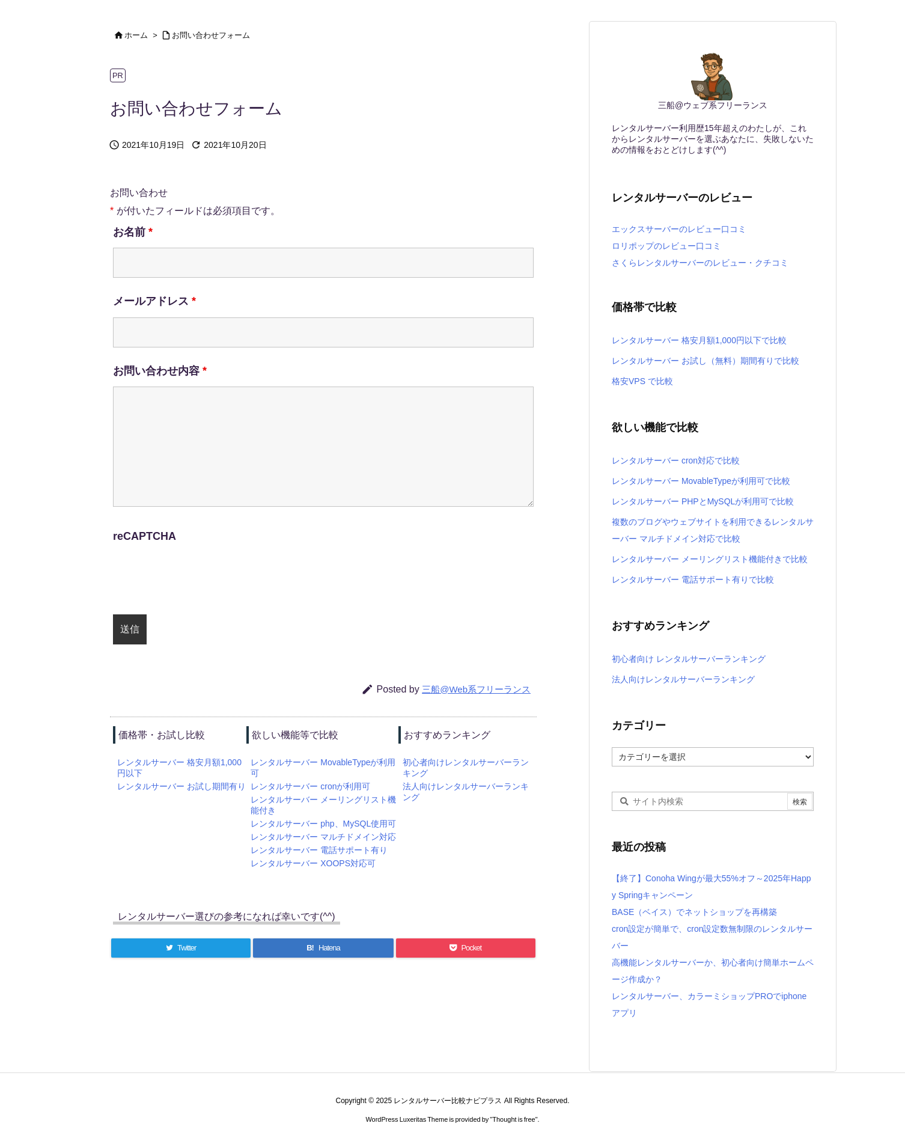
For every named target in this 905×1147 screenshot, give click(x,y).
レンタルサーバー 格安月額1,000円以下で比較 (699, 340)
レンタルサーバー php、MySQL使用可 (323, 823)
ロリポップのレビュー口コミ (666, 246)
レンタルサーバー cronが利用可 (310, 786)
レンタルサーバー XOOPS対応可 (313, 863)
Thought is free (513, 1119)
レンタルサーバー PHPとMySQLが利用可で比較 (703, 501)
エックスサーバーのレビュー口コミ (679, 229)
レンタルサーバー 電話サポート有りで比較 (693, 579)
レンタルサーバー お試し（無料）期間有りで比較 (705, 361)
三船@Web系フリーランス (476, 689)
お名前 (133, 232)
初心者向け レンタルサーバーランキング (689, 659)
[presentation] (215, 575)
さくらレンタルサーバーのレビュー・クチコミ (700, 263)
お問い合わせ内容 (160, 371)
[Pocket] (465, 948)
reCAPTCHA (144, 536)
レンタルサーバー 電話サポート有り (319, 850)
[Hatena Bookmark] (323, 948)
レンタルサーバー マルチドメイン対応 (323, 837)
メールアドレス (154, 301)
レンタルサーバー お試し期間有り (181, 786)
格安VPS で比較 (642, 381)
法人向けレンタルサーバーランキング (683, 679)
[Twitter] (181, 948)
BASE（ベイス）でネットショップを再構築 (694, 912)
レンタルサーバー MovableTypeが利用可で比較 (701, 481)
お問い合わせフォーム (211, 35)
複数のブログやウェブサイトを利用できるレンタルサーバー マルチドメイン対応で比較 (713, 530)
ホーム (136, 35)
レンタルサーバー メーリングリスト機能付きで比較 (710, 559)
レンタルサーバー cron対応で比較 (676, 460)
